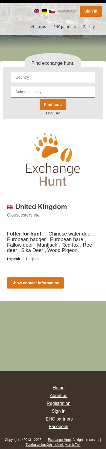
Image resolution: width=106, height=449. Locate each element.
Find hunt (53, 104)
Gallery (89, 26)
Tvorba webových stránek (45, 445)
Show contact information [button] (35, 283)
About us (38, 26)
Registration (67, 11)
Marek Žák (73, 445)
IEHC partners (64, 26)
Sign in (90, 11)
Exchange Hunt (59, 440)
